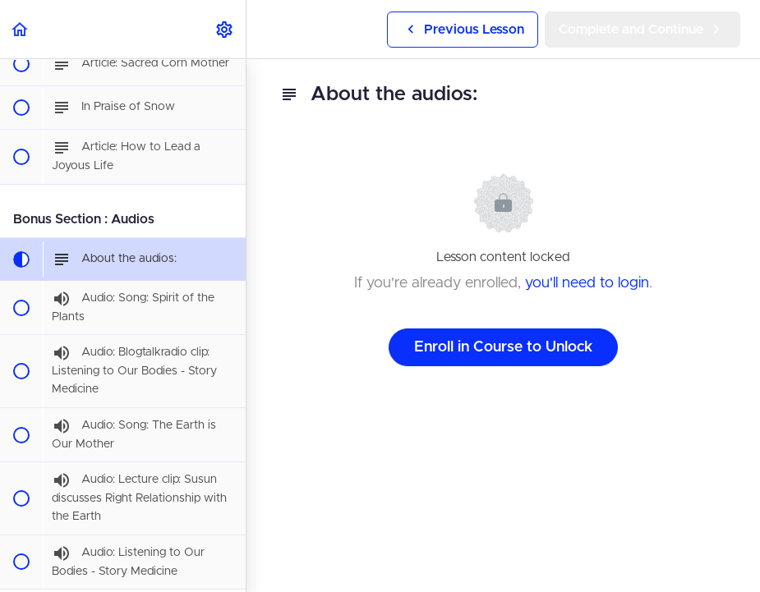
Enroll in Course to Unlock (503, 347)
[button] (20, 29)
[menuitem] (225, 29)
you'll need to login (587, 283)
